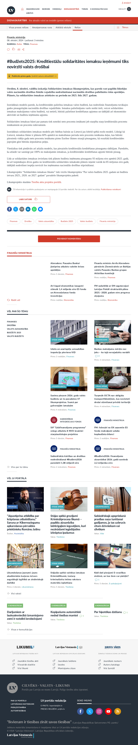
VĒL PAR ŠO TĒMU (17, 311)
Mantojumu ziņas (66, 668)
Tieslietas (60, 537)
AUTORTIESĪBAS (18, 711)
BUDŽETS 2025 (14, 333)
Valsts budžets (86, 221)
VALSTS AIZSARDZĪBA (17, 329)
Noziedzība (19, 534)
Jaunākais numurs (113, 661)
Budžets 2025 (67, 221)
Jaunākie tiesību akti (28, 661)
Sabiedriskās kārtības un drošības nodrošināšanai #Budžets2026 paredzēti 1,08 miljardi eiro (68, 459)
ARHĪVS (29, 13)
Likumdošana (28, 587)
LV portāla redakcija (53, 700)
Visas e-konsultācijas (21, 629)
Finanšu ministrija (16, 37)
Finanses (34, 44)
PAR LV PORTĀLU (18, 701)
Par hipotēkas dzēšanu (108, 612)
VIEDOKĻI (56, 9)
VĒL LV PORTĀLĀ (17, 478)
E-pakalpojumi (115, 584)
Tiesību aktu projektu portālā (46, 182)
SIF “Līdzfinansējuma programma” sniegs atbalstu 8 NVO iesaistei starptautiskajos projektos (68, 431)
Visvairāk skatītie (26, 665)
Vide (102, 534)
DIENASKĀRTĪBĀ (71, 9)
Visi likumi (23, 668)
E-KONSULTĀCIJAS (99, 9)
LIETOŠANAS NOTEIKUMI (22, 704)
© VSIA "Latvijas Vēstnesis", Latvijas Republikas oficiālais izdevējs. (40, 731)
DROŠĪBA (11, 325)
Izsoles (61, 665)
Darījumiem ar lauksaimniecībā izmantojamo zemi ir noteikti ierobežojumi (25, 615)
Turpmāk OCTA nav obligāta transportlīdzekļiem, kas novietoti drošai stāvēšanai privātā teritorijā (112, 399)
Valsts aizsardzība (46, 221)
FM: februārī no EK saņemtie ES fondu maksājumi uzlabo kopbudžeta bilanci (111, 431)
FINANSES (12, 322)
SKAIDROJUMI (33, 9)
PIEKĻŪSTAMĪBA (18, 707)
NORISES (46, 9)
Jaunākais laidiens (67, 661)
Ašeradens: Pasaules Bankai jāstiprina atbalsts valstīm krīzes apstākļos (67, 266)
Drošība (28, 221)
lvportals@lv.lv (56, 706)
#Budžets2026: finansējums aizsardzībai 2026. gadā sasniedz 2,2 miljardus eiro (111, 459)
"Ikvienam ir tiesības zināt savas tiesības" (39, 722)
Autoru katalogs (112, 665)
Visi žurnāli (109, 668)
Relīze (19, 44)
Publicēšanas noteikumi (111, 189)
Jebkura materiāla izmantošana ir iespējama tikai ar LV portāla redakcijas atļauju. (48, 727)
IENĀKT (127, 3)
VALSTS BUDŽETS (15, 336)
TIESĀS (85, 9)
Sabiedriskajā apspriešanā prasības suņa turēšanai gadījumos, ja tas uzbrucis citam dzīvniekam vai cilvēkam (110, 523)
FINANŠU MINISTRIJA (19, 253)
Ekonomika (69, 300)
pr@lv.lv (61, 709)
